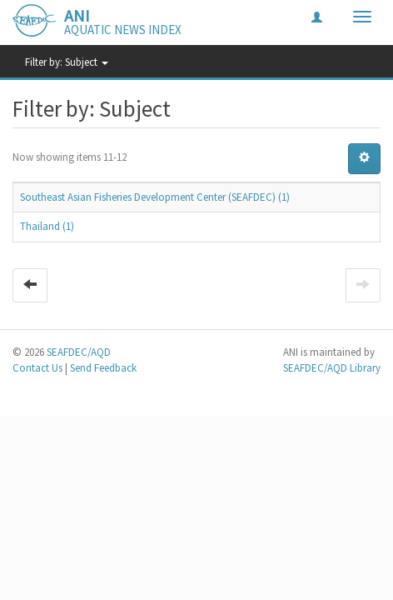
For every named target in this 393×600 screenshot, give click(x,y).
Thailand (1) (47, 226)
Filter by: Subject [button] (66, 62)
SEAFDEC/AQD (79, 352)
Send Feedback (103, 368)
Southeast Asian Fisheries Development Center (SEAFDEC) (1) (155, 197)
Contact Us (37, 368)
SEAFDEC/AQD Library (332, 368)
